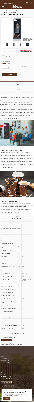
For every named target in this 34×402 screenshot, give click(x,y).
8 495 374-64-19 (8, 2)
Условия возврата (5, 358)
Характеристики (17, 86)
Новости (3, 374)
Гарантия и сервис (5, 360)
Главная (3, 10)
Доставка (3, 354)
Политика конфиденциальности (8, 362)
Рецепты (3, 372)
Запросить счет (26, 66)
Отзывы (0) (17, 89)
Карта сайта (3, 370)
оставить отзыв (11, 54)
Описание (17, 84)
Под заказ (9, 74)
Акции (2, 369)
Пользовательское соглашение (8, 363)
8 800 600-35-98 (8, 3)
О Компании (4, 353)
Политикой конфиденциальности (11, 395)
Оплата (2, 356)
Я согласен (6, 398)
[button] (6, 340)
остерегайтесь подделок (26, 51)
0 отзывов (4, 54)
